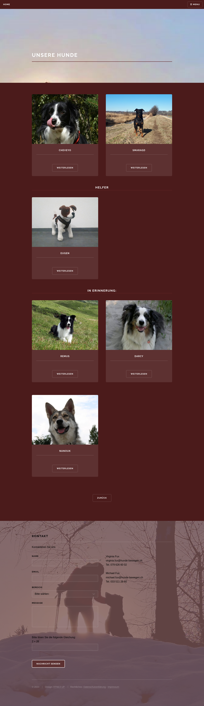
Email (35, 572)
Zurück (102, 498)
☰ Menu (195, 4)
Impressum (113, 687)
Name (35, 556)
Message (37, 603)
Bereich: (37, 587)
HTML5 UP (59, 687)
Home (6, 4)
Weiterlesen (65, 168)
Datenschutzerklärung (94, 687)
